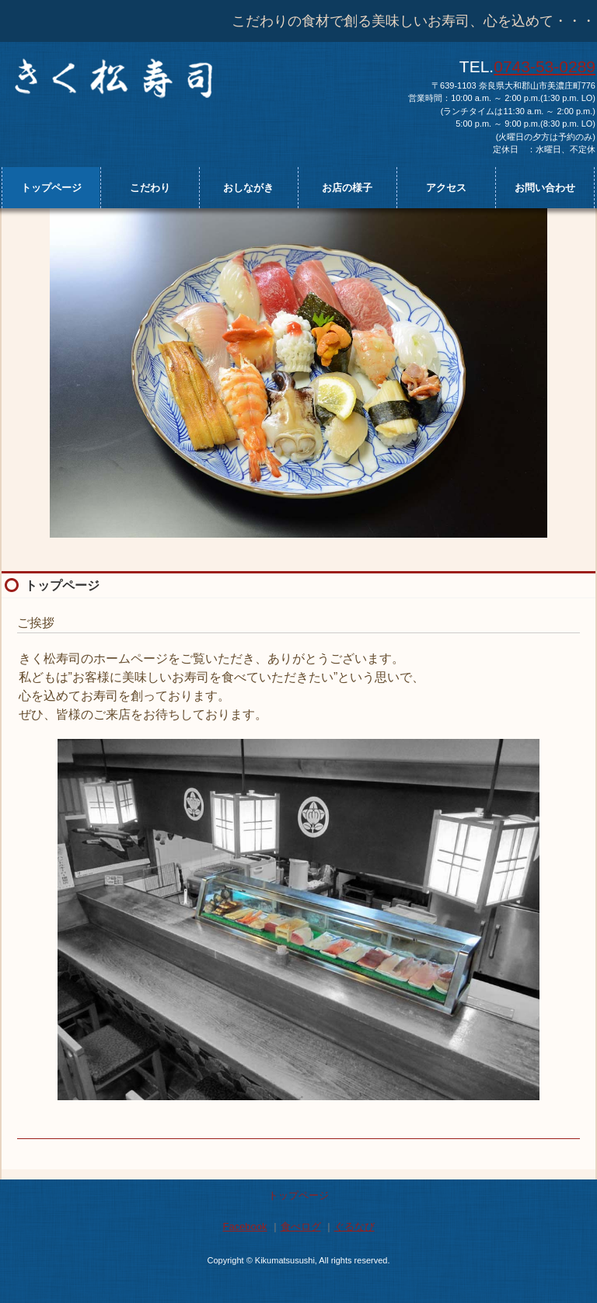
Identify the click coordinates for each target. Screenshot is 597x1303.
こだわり (150, 187)
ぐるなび (354, 1226)
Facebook (244, 1226)
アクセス (446, 187)
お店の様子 (347, 187)
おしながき (248, 187)
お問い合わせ (545, 187)
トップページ (51, 187)
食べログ (301, 1226)
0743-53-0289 (544, 66)
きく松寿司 (164, 76)
